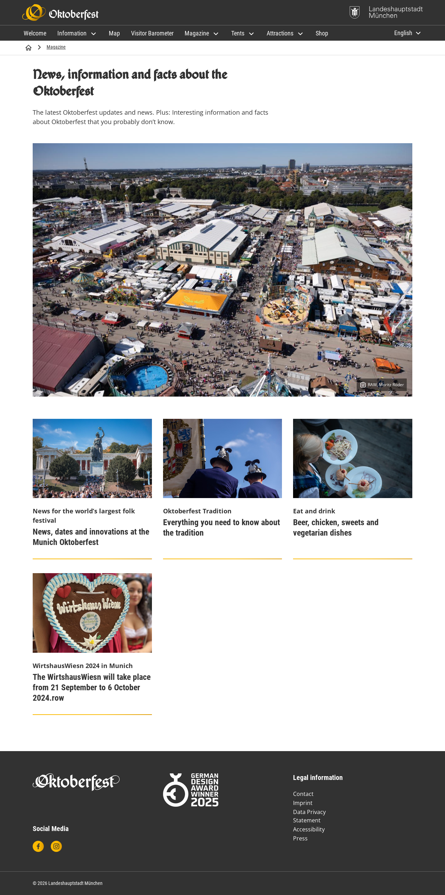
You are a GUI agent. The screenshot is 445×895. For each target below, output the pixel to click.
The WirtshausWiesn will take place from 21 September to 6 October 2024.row (92, 687)
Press (300, 838)
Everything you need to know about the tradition (221, 528)
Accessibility (309, 829)
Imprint (303, 803)
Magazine (56, 47)
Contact (303, 794)
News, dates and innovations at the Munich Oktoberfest (91, 537)
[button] (77, 33)
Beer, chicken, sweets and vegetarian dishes (336, 528)
